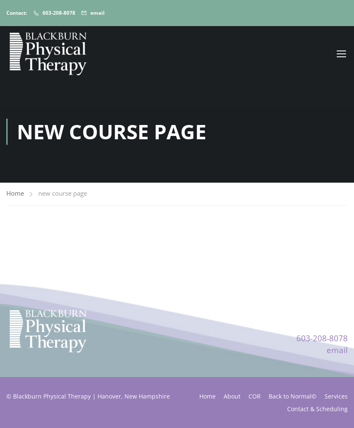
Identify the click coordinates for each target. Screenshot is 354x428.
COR (254, 396)
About (232, 396)
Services (336, 396)
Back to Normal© (293, 396)
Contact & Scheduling (317, 409)
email (97, 12)
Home (15, 193)
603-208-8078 (58, 12)
